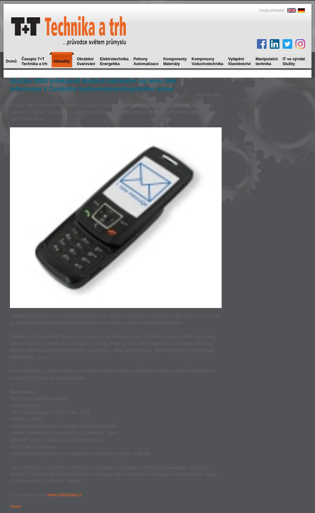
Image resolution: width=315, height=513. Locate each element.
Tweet (15, 506)
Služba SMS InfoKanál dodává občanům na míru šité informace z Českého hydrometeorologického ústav (93, 84)
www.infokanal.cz (64, 494)
